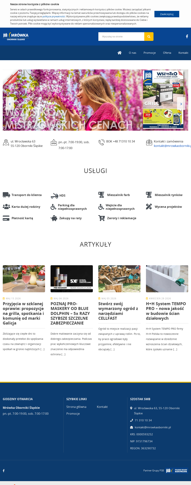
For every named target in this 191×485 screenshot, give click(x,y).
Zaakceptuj (167, 14)
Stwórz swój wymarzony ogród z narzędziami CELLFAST (118, 311)
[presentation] (10, 103)
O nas (132, 52)
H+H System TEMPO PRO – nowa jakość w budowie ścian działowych (166, 311)
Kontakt (183, 52)
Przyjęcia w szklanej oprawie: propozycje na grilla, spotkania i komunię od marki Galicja (23, 313)
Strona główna (76, 407)
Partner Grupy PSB (153, 470)
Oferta (167, 52)
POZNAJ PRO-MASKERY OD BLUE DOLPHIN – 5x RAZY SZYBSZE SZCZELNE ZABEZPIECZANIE (70, 313)
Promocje (150, 52)
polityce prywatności (53, 16)
